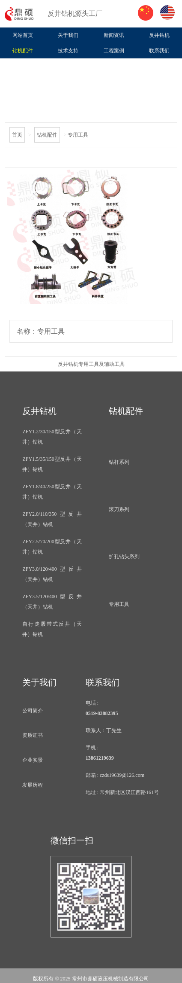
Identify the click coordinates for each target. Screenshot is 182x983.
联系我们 (159, 51)
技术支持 (68, 51)
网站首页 (22, 35)
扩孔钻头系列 (124, 557)
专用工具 (119, 604)
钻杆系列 (119, 462)
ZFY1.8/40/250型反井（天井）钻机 (51, 492)
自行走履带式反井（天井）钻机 (51, 629)
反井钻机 (159, 35)
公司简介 (32, 711)
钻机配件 (22, 51)
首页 (17, 135)
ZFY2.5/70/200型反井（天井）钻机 (51, 547)
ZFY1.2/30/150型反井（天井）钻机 (51, 437)
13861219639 (100, 758)
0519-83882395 (102, 713)
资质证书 (32, 735)
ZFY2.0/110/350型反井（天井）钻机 (51, 519)
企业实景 (32, 760)
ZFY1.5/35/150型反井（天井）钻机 (51, 464)
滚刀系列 (119, 509)
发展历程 (32, 785)
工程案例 (114, 51)
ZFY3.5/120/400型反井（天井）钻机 (51, 601)
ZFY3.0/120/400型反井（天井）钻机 (51, 574)
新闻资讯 (114, 35)
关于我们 (68, 35)
